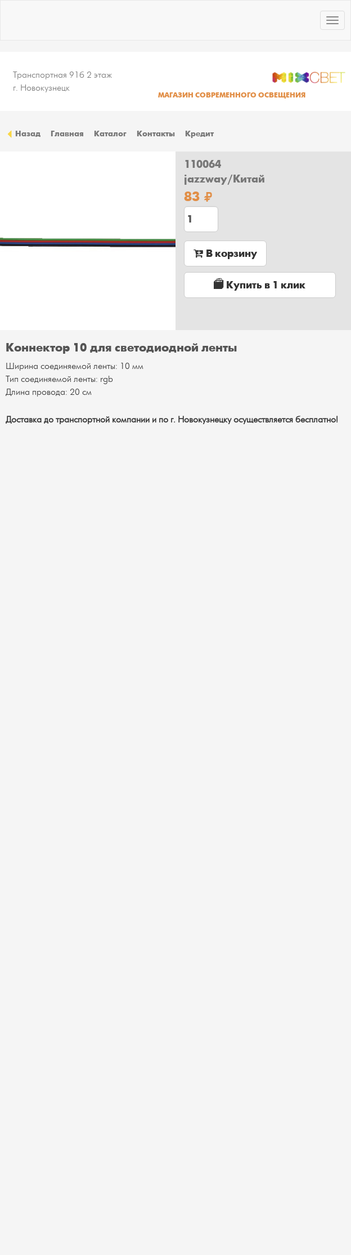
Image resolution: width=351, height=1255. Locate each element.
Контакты (156, 133)
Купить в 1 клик (259, 285)
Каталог (110, 133)
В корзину (225, 253)
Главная (67, 133)
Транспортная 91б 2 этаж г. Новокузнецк (62, 81)
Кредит (199, 133)
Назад (23, 133)
